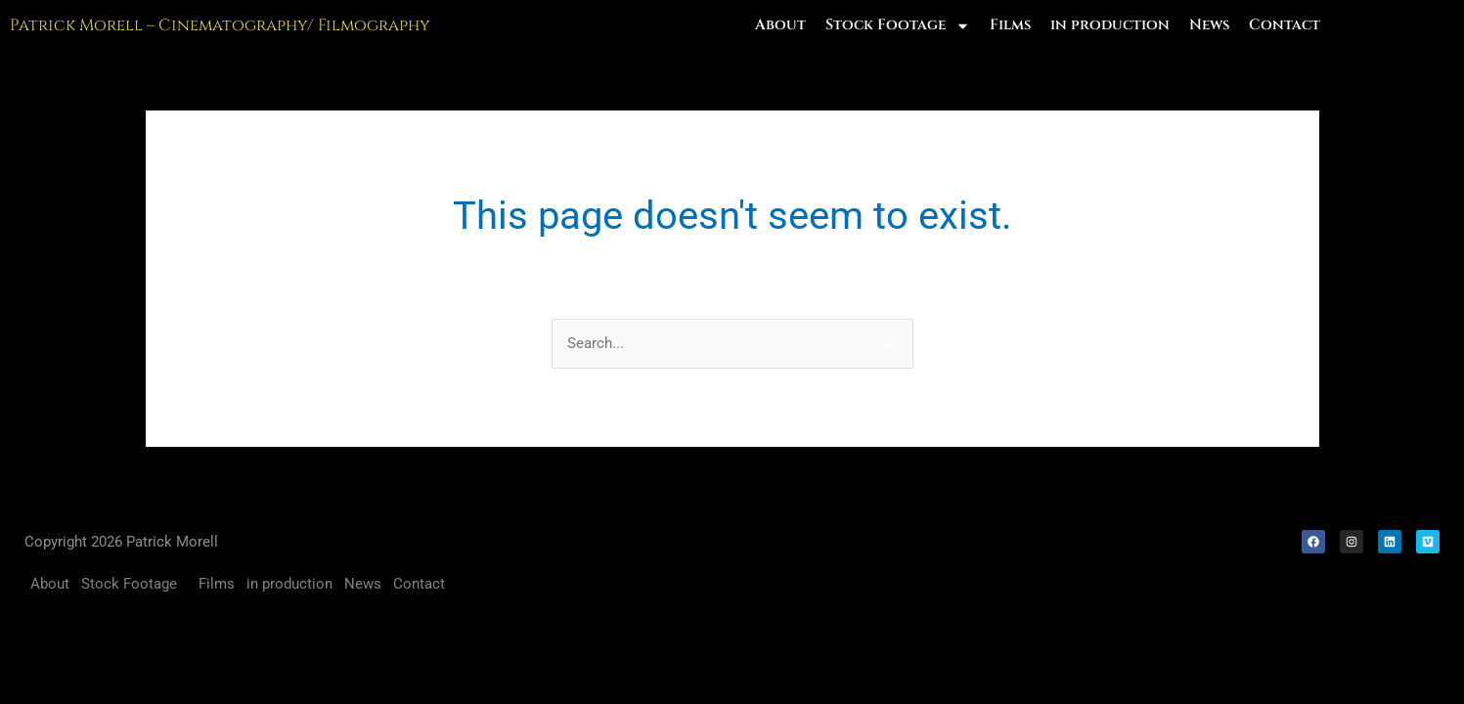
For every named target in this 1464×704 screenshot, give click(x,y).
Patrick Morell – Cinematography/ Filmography (220, 25)
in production (1110, 25)
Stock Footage (897, 25)
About (780, 25)
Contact (1284, 25)
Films (1010, 25)
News (1209, 25)
